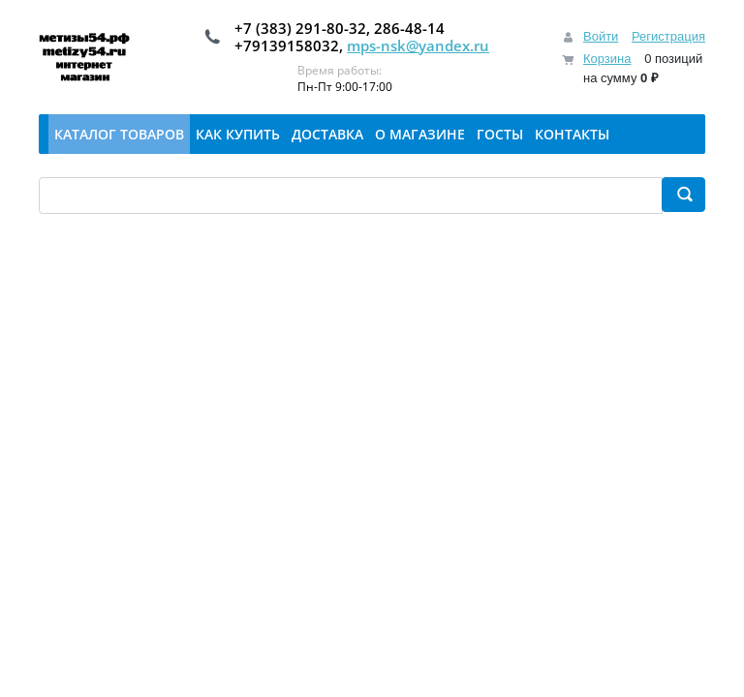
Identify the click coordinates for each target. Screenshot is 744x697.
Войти (600, 36)
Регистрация (668, 36)
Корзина (607, 58)
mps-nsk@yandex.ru (418, 45)
